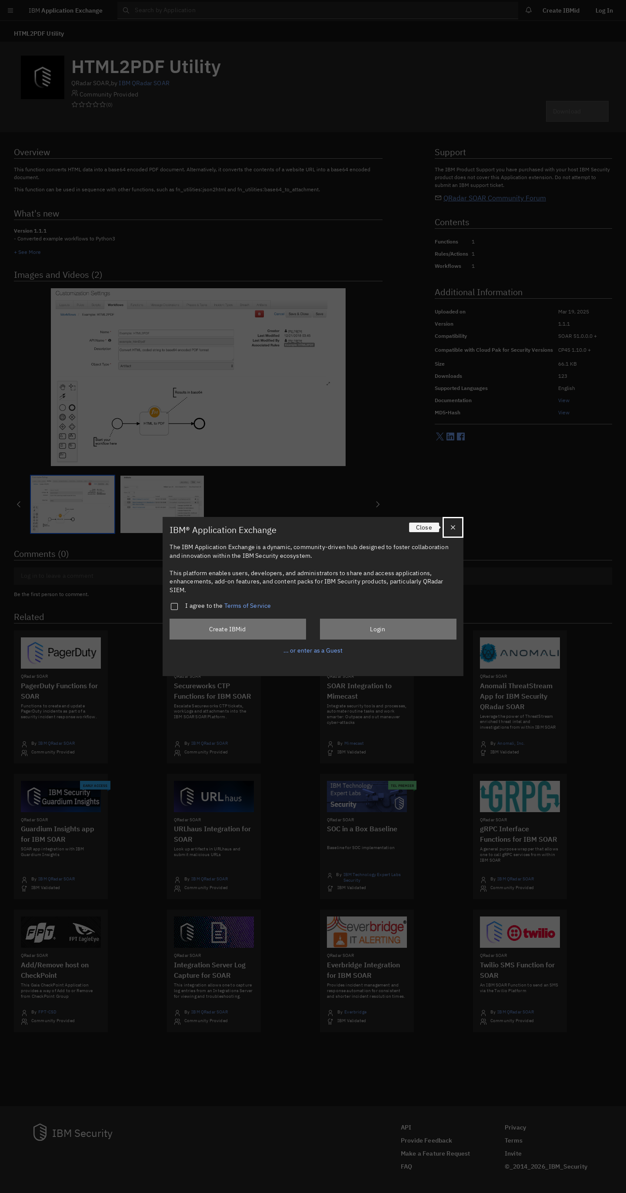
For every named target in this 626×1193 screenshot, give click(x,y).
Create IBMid (227, 629)
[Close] (453, 527)
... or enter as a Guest (313, 650)
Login (377, 629)
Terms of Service (247, 606)
